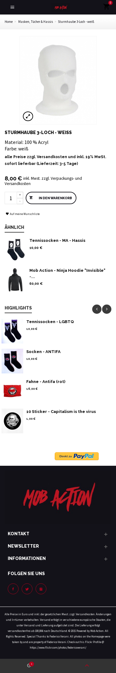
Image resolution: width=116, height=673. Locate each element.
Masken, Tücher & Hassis (35, 21)
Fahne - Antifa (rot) (45, 381)
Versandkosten (52, 157)
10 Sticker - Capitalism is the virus (61, 411)
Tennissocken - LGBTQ (50, 321)
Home (9, 21)
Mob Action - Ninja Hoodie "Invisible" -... (67, 273)
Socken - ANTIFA (43, 351)
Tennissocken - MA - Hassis (57, 240)
